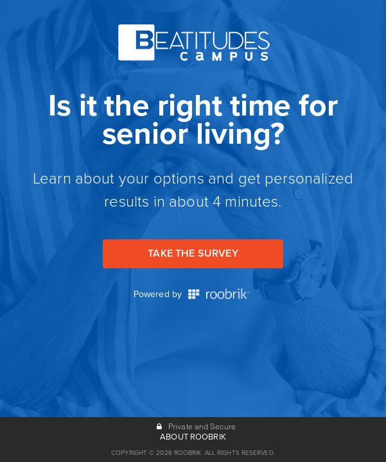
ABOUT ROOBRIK (193, 437)
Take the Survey (193, 253)
